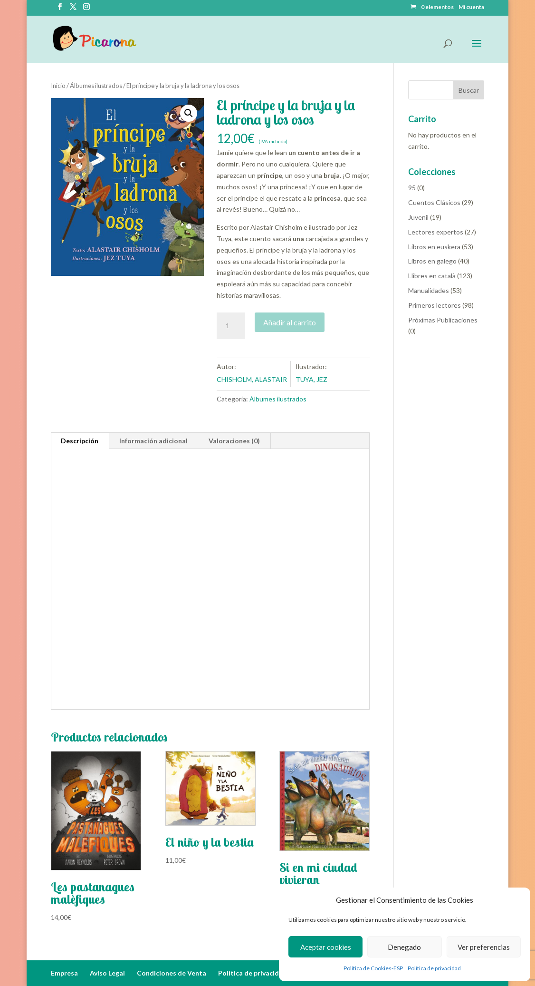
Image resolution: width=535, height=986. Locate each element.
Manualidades (428, 290)
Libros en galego (432, 261)
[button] (188, 113)
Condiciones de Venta (171, 973)
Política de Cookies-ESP (373, 968)
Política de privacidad (434, 968)
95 (412, 188)
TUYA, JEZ (311, 379)
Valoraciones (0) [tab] (234, 441)
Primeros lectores (434, 305)
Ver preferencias (484, 947)
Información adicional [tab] (153, 441)
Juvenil (418, 217)
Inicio (58, 85)
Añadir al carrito (289, 322)
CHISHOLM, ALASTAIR (252, 379)
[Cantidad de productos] (231, 325)
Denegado (404, 947)
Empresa (64, 973)
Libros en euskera (434, 247)
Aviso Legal (107, 973)
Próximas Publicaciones (443, 320)
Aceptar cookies (325, 947)
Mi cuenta (471, 7)
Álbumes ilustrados (96, 85)
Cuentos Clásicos (434, 202)
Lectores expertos (435, 232)
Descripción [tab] (79, 441)
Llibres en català (432, 276)
